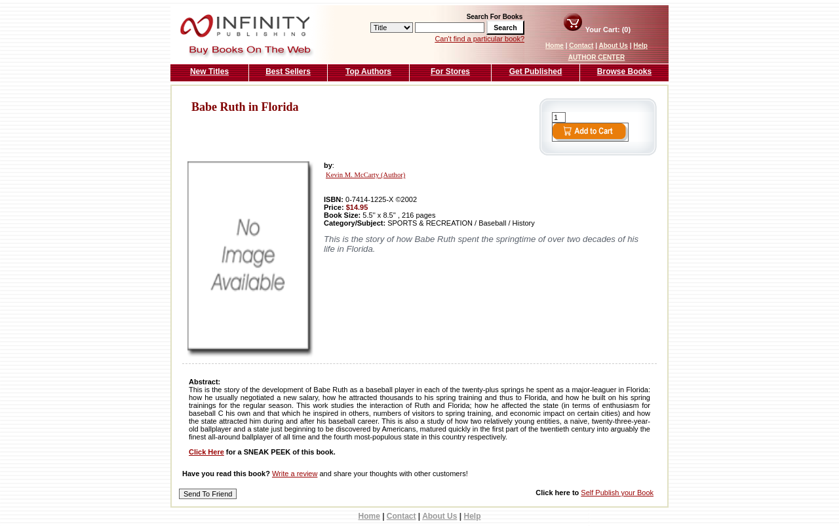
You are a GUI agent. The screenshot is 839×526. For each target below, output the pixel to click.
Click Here (206, 452)
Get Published (535, 71)
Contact (581, 45)
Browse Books (624, 71)
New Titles (209, 71)
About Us (612, 45)
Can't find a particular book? (479, 39)
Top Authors (368, 71)
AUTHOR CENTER (596, 57)
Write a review (294, 473)
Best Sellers (288, 71)
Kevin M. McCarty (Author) (365, 174)
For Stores (450, 71)
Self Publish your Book (617, 492)
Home (554, 45)
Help (640, 45)
